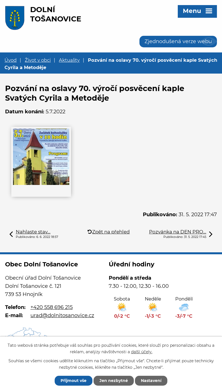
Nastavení (151, 380)
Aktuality (69, 60)
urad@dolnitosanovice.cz (62, 315)
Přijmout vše (73, 380)
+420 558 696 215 (51, 307)
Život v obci (38, 60)
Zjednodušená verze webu (178, 41)
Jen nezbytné (113, 380)
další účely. (141, 351)
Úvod (11, 60)
